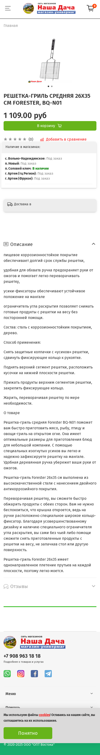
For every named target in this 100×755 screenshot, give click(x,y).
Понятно (28, 733)
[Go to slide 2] (52, 86)
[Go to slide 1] (48, 86)
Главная (11, 25)
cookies (44, 715)
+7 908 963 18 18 (22, 656)
